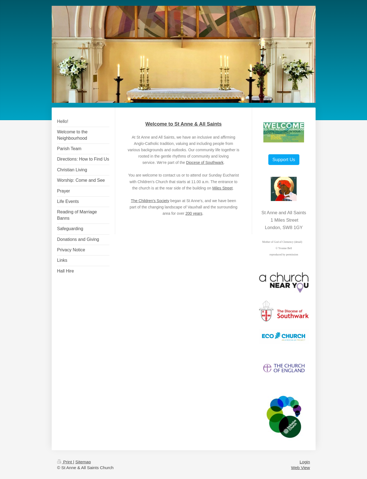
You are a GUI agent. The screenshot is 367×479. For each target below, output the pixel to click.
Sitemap (83, 461)
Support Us (283, 159)
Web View (300, 467)
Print (65, 461)
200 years (193, 213)
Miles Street (222, 188)
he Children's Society (151, 201)
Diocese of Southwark (204, 162)
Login (305, 461)
